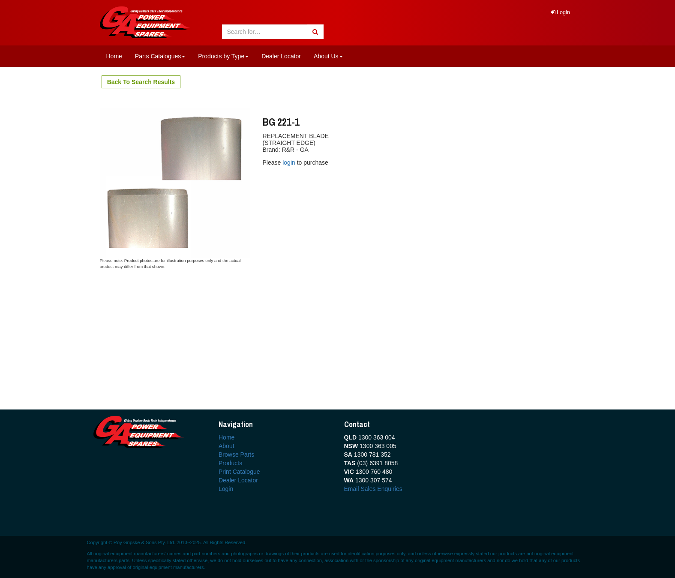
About (226, 446)
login (289, 162)
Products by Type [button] (223, 56)
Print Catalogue (239, 471)
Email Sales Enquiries (373, 488)
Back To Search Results (141, 81)
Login (560, 12)
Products (230, 463)
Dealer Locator (281, 56)
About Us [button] (328, 56)
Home (114, 56)
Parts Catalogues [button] (160, 56)
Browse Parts (236, 454)
